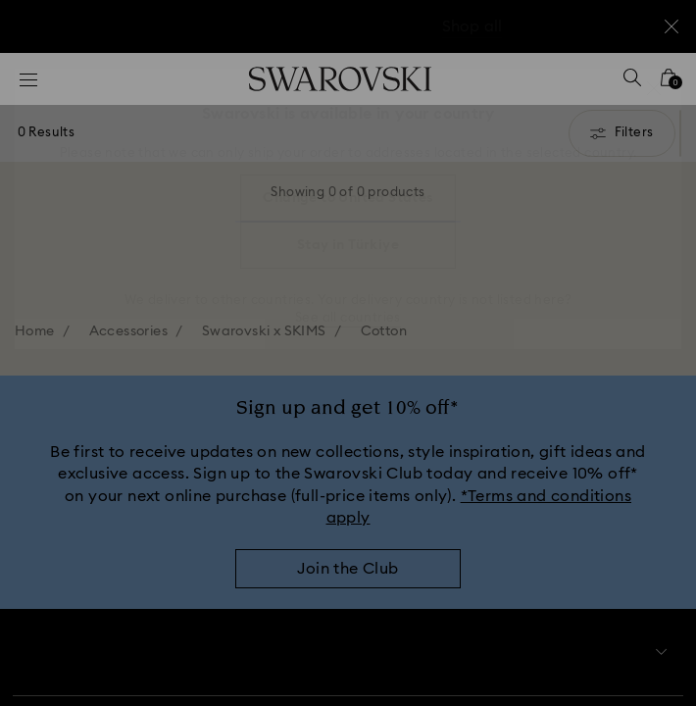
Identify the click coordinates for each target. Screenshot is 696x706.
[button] (654, 88)
